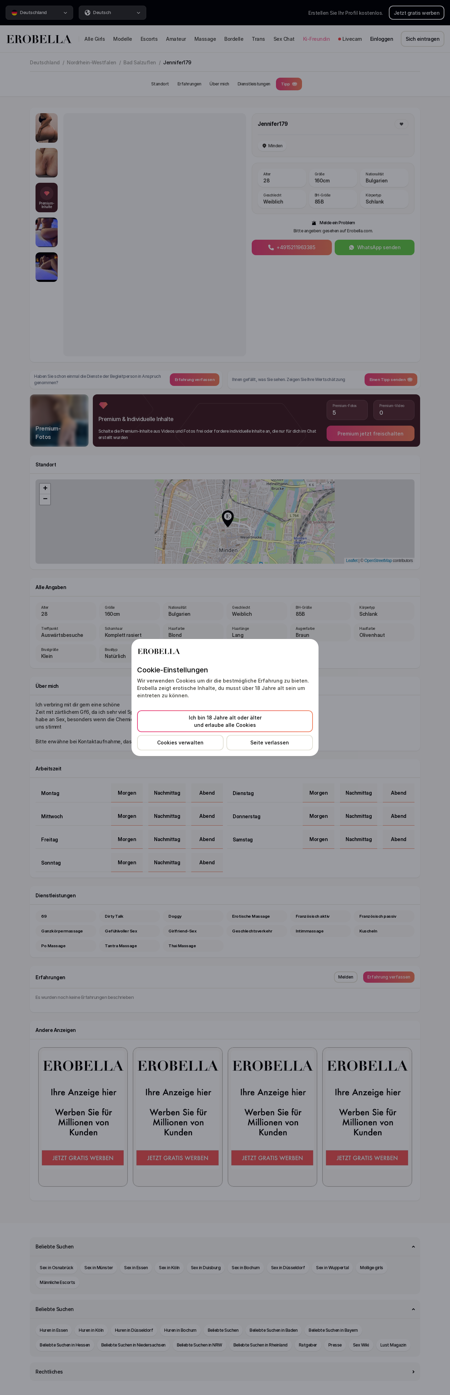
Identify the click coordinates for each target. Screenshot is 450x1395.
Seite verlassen (269, 742)
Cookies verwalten (180, 742)
